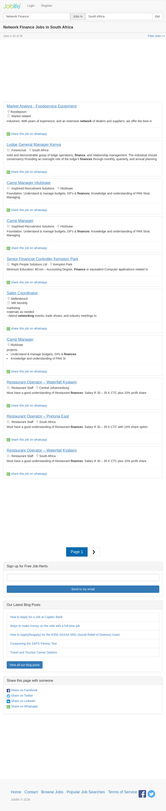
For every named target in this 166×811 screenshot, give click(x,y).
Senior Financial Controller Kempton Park (42, 259)
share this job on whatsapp (27, 134)
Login (31, 5)
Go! (157, 16)
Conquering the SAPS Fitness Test (33, 643)
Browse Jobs (52, 792)
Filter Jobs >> (156, 36)
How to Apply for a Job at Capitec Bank (36, 617)
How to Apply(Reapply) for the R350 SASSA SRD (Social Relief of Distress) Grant (65, 634)
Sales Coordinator (22, 293)
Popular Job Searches (86, 792)
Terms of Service (122, 792)
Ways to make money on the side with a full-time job (45, 626)
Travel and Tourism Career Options (33, 652)
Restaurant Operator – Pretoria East (38, 416)
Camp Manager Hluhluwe (29, 183)
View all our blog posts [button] (25, 665)
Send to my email (83, 589)
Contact (31, 792)
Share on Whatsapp (22, 706)
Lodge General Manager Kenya (34, 144)
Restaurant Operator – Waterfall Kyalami (42, 382)
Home (16, 792)
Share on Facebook (22, 690)
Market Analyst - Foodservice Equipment (42, 106)
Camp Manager (20, 221)
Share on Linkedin (21, 701)
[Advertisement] (83, 71)
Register (46, 5)
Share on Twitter (20, 695)
